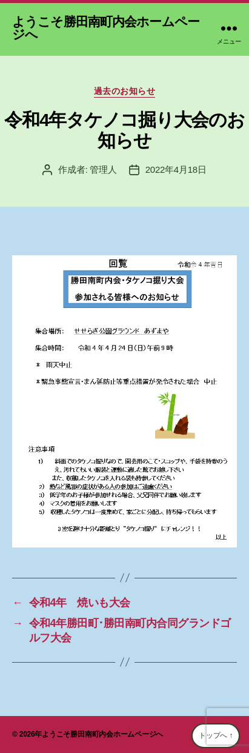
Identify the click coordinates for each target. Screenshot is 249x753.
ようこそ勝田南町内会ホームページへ (105, 28)
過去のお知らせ (125, 91)
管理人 (103, 169)
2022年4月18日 (176, 169)
